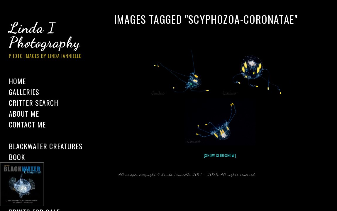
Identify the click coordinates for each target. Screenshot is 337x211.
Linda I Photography (50, 40)
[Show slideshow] (220, 155)
